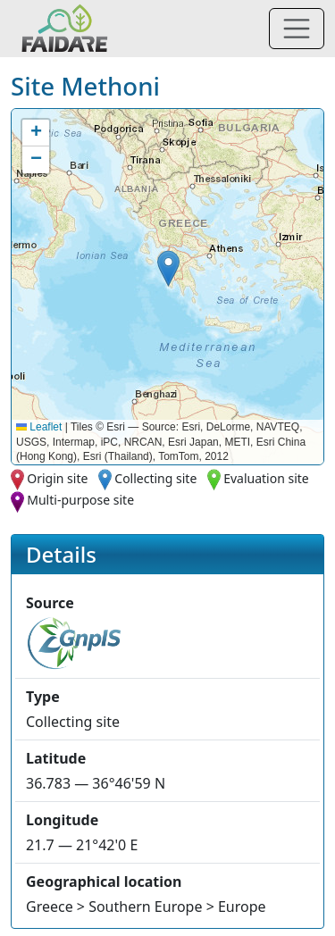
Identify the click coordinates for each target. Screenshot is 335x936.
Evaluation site (266, 478)
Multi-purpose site (80, 499)
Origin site (57, 478)
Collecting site (155, 478)
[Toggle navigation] (296, 28)
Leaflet (39, 427)
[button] (168, 268)
